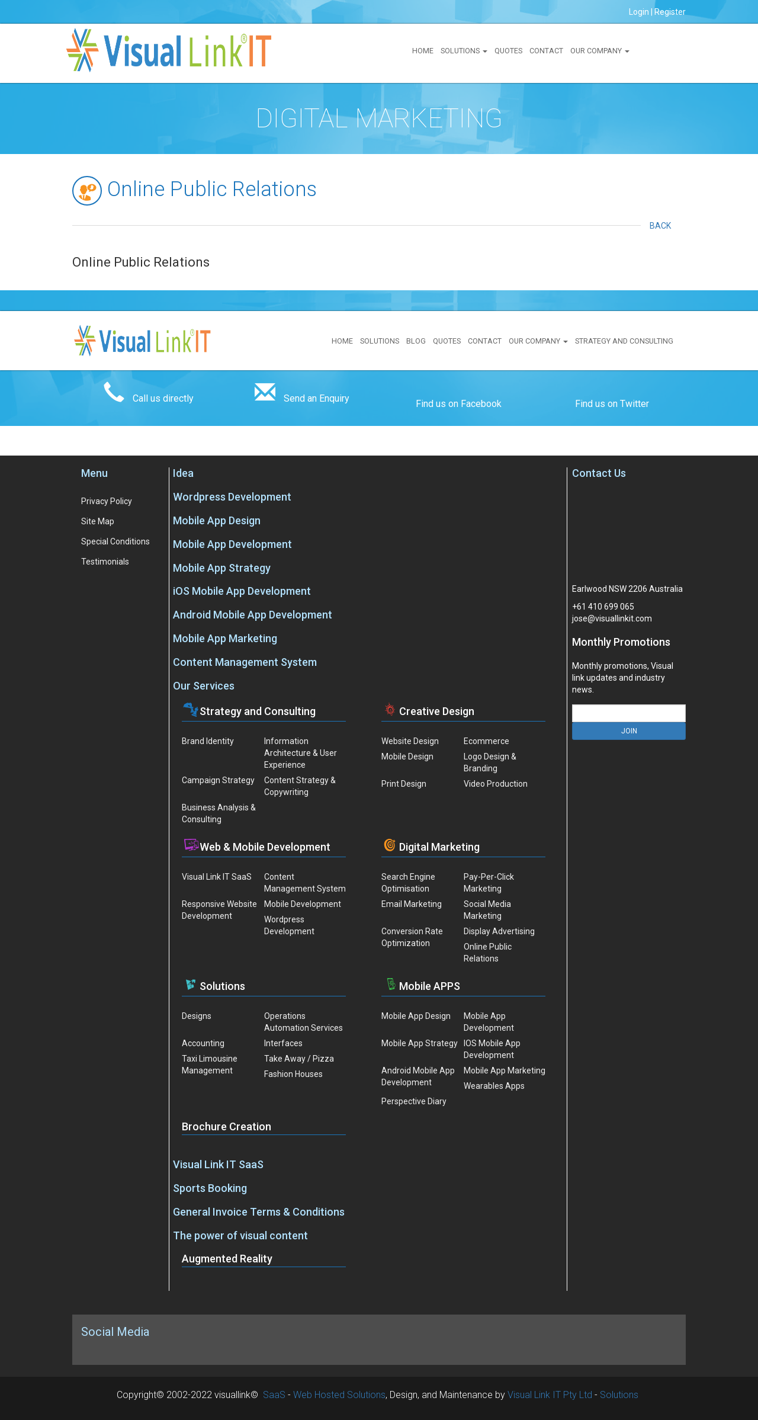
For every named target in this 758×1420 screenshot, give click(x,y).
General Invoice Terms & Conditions (259, 1212)
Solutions (464, 50)
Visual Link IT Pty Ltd (550, 1394)
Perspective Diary (414, 1101)
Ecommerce (486, 741)
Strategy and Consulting (624, 340)
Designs (196, 1016)
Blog (416, 340)
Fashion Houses (293, 1074)
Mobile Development (302, 904)
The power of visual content (240, 1235)
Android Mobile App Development (252, 614)
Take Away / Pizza (299, 1058)
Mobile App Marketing (225, 638)
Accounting (203, 1043)
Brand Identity (208, 741)
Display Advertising (499, 931)
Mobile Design (407, 756)
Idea (183, 473)
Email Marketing (411, 904)
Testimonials (105, 561)
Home (422, 50)
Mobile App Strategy (222, 568)
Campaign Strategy (218, 780)
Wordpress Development (232, 497)
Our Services (204, 685)
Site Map (97, 521)
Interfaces (283, 1043)
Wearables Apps (494, 1086)
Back (663, 225)
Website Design (410, 741)
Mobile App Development (232, 544)
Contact (546, 50)
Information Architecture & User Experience (300, 753)
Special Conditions (115, 541)
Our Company (599, 50)
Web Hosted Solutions (339, 1394)
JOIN (629, 731)
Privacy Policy (106, 501)
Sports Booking (210, 1188)
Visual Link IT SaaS (217, 877)
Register (670, 12)
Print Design (403, 783)
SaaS (274, 1394)
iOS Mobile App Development (242, 591)
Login (639, 12)
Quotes (508, 50)
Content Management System (245, 662)
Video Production (496, 783)
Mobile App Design (217, 520)
